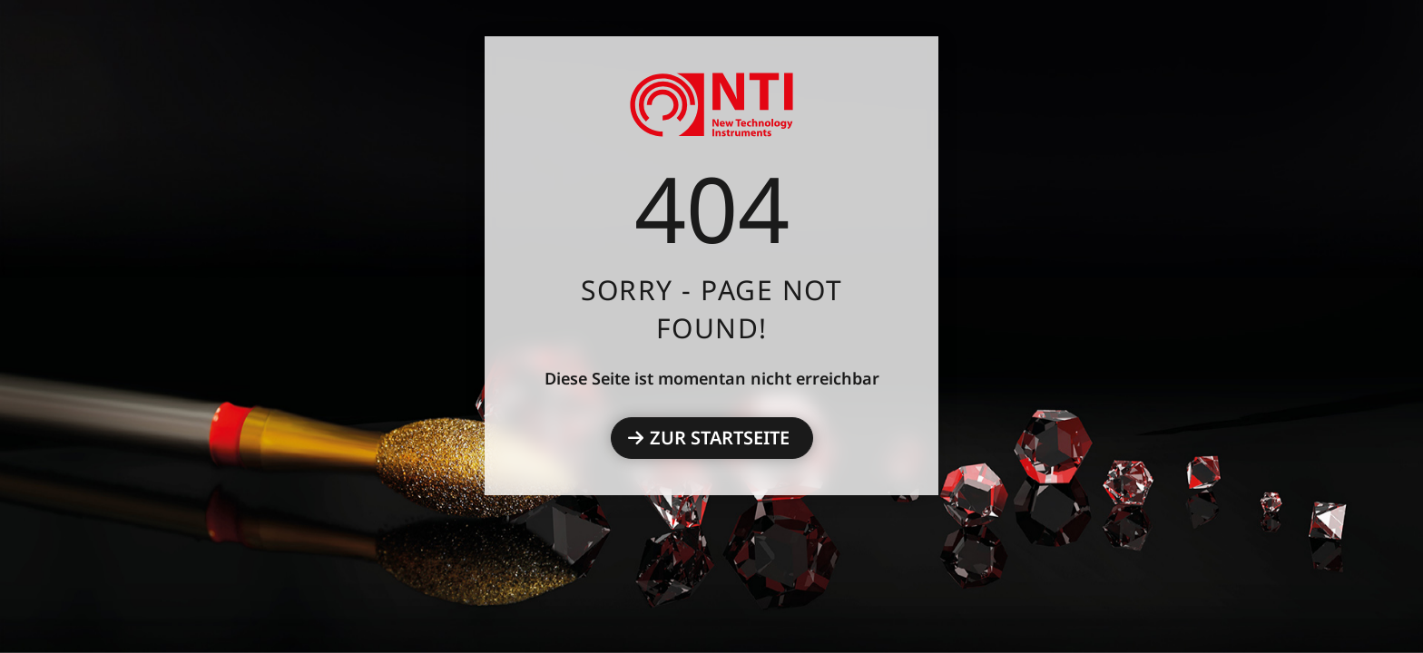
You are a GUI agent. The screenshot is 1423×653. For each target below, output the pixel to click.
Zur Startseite (720, 437)
